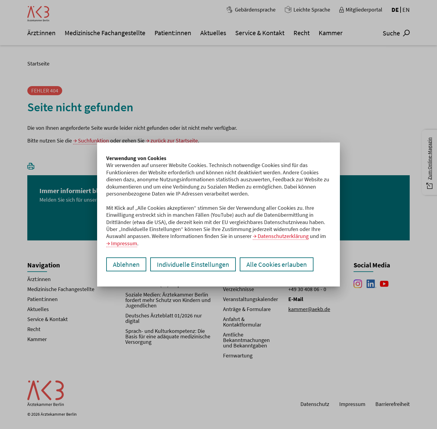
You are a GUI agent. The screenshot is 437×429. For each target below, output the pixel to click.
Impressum (124, 243)
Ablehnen (126, 264)
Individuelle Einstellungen (193, 264)
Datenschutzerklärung (283, 236)
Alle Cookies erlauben (276, 264)
